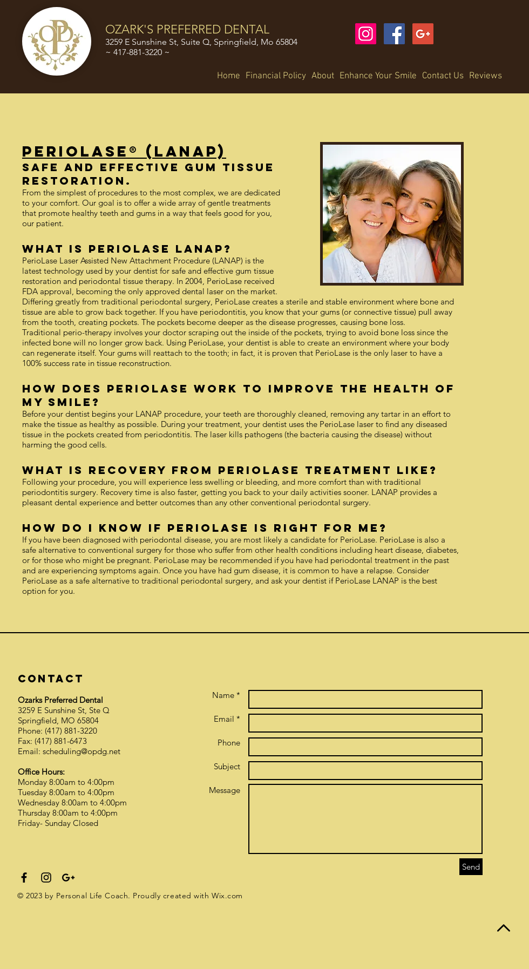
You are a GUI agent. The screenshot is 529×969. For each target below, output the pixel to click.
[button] (323, 76)
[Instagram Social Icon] (365, 33)
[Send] (471, 866)
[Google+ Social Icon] (422, 33)
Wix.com (227, 895)
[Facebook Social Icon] (394, 33)
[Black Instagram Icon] (46, 877)
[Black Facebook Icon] (24, 877)
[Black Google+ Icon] (68, 877)
